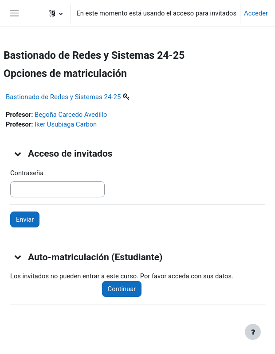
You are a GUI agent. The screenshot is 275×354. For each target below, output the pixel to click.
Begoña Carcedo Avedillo (71, 115)
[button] (56, 13)
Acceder (256, 13)
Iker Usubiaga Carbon (66, 124)
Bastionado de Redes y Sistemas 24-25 (63, 97)
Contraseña (26, 173)
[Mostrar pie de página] (253, 332)
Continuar (122, 289)
